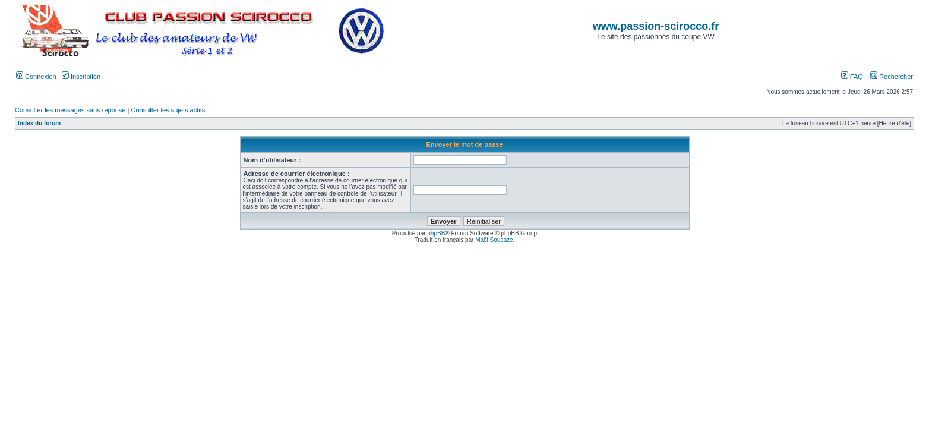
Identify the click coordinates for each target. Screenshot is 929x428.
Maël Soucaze (494, 240)
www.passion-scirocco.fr (656, 26)
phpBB (436, 233)
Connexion (36, 76)
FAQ (852, 76)
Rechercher (891, 76)
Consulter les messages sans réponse (70, 110)
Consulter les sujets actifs (168, 110)
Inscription (81, 76)
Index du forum (39, 123)
